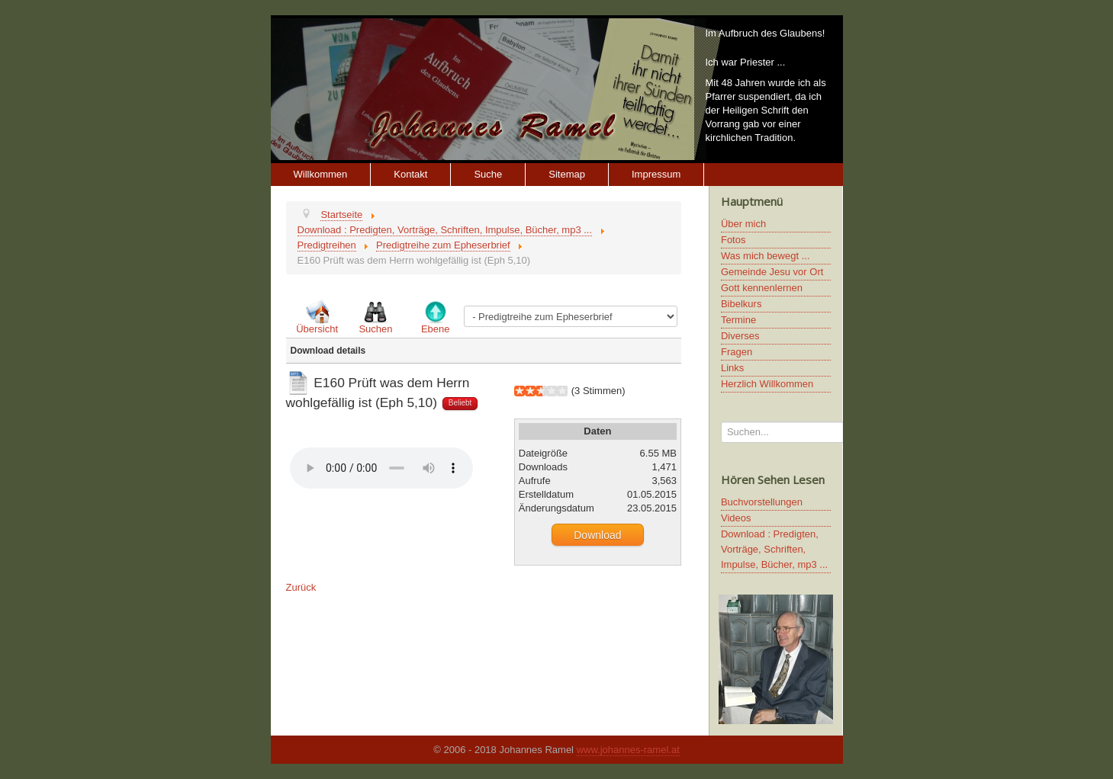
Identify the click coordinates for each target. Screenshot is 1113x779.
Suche (488, 174)
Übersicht (317, 329)
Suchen (375, 329)
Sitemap (566, 174)
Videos (736, 518)
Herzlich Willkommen (767, 384)
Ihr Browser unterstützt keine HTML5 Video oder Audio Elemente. (381, 468)
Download (597, 535)
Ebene (435, 329)
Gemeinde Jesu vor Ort (772, 271)
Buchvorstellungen (762, 502)
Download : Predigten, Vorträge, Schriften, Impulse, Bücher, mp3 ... (774, 549)
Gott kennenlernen (762, 287)
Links (732, 367)
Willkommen (321, 174)
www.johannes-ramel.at (628, 749)
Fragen (736, 351)
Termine (738, 319)
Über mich (743, 223)
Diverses (740, 335)
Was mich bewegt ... (765, 255)
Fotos (733, 239)
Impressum (656, 174)
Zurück (301, 587)
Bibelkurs (741, 303)
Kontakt (410, 174)
